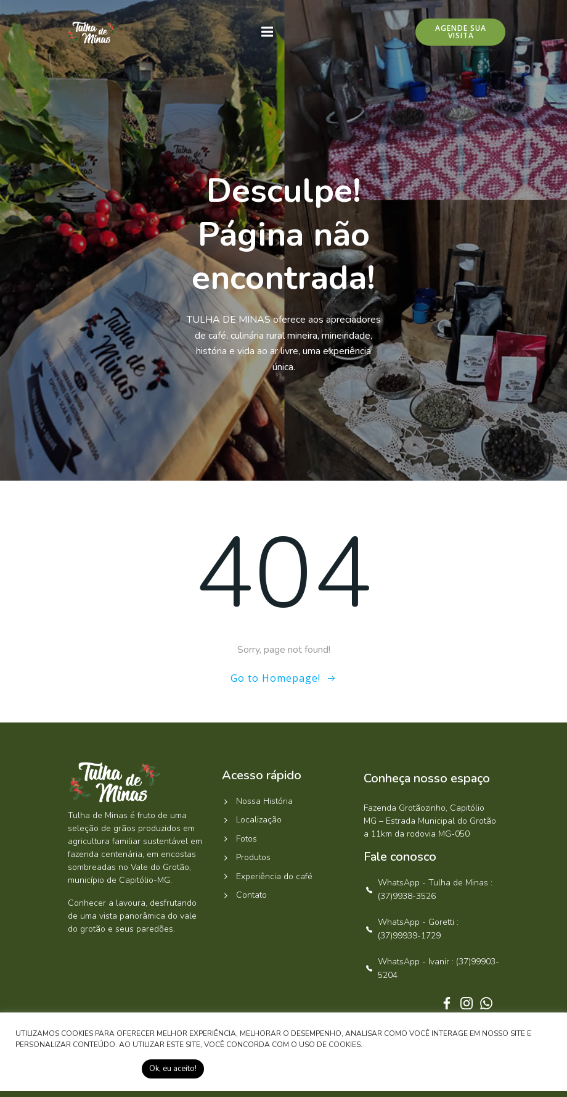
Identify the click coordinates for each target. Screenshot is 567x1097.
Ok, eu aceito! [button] (173, 1068)
